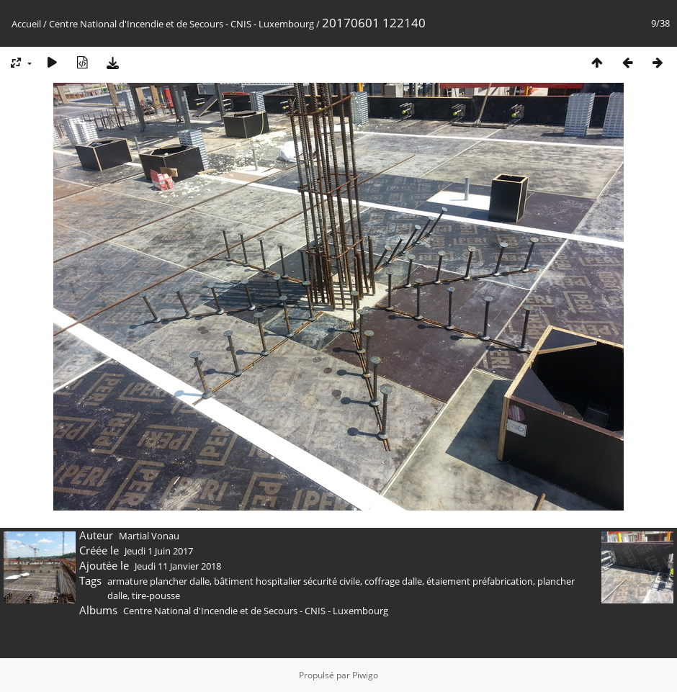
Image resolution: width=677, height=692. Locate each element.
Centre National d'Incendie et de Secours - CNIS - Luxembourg (181, 23)
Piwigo (365, 675)
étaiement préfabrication (479, 581)
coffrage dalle (393, 581)
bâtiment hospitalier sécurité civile (287, 581)
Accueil (26, 23)
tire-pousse (156, 595)
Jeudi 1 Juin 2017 (159, 550)
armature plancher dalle (158, 581)
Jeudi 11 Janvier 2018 (178, 566)
